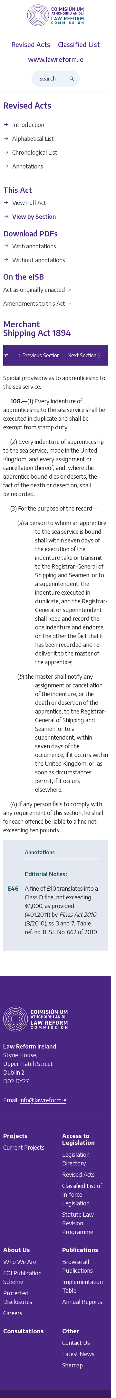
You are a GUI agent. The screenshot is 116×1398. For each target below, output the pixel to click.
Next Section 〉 (85, 355)
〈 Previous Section (38, 355)
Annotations (23, 166)
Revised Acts (78, 1174)
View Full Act (24, 202)
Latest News (78, 1353)
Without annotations (34, 259)
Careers (12, 1312)
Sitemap (72, 1365)
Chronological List (30, 152)
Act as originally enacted (37, 289)
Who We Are (19, 1261)
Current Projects (23, 1147)
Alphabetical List (28, 138)
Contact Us (76, 1342)
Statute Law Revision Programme (78, 1223)
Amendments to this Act (37, 303)
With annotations (29, 246)
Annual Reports (82, 1301)
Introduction (23, 124)
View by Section (29, 216)
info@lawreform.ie (43, 1099)
